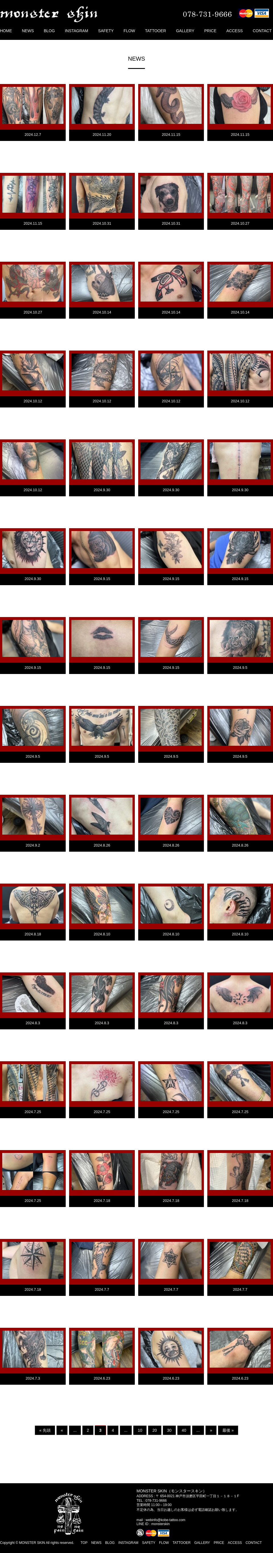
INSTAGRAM (76, 30)
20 (154, 1430)
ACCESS (234, 30)
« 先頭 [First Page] (45, 1430)
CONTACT (262, 30)
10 (140, 1430)
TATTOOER (155, 30)
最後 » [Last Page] (228, 1430)
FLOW (129, 30)
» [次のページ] (211, 1430)
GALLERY (185, 30)
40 (184, 1430)
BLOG (49, 30)
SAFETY (105, 30)
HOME (6, 30)
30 (169, 1430)
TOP (83, 1543)
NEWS (28, 30)
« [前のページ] (62, 1430)
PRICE (210, 30)
